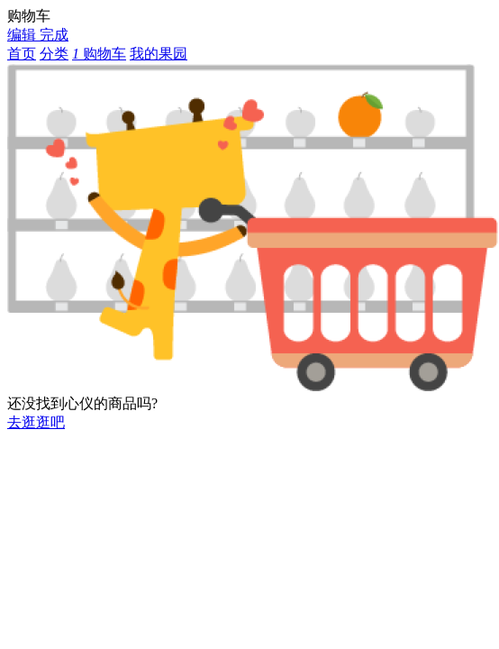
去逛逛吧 (36, 422)
